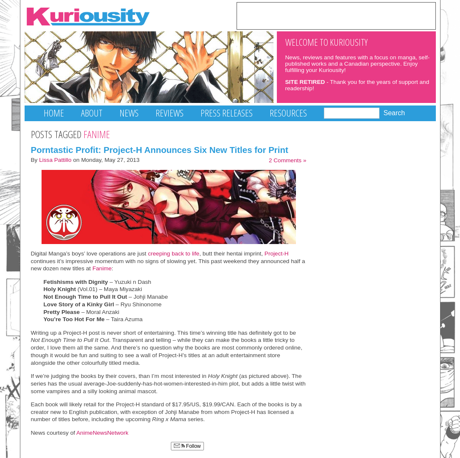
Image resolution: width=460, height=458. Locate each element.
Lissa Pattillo (55, 160)
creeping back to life (173, 253)
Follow (187, 446)
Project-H (277, 253)
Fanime (102, 268)
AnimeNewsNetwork (102, 433)
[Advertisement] (336, 15)
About (92, 112)
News (129, 112)
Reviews (170, 112)
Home (54, 112)
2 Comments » (288, 160)
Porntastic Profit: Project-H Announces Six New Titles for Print (159, 150)
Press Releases (227, 112)
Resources (288, 112)
